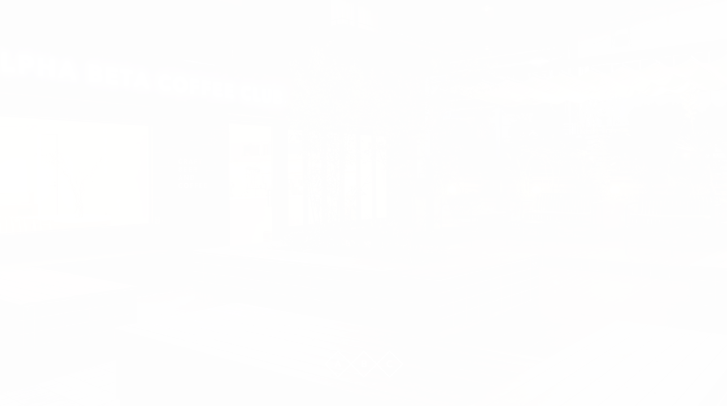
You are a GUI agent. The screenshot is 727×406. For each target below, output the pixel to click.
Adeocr (491, 281)
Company (321, 281)
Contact (405, 281)
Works (236, 281)
